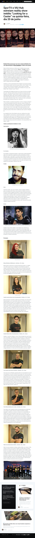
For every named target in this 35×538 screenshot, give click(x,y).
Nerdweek (3, 534)
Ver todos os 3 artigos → (7, 502)
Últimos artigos (14, 534)
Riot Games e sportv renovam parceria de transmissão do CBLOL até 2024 (8, 492)
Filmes (14, 1)
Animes (7, 1)
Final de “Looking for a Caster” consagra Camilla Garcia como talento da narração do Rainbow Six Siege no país (8, 497)
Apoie (22, 1)
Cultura (10, 1)
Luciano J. (8, 23)
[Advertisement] (17, 56)
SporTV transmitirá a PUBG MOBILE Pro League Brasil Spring (9, 488)
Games (17, 1)
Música (20, 1)
